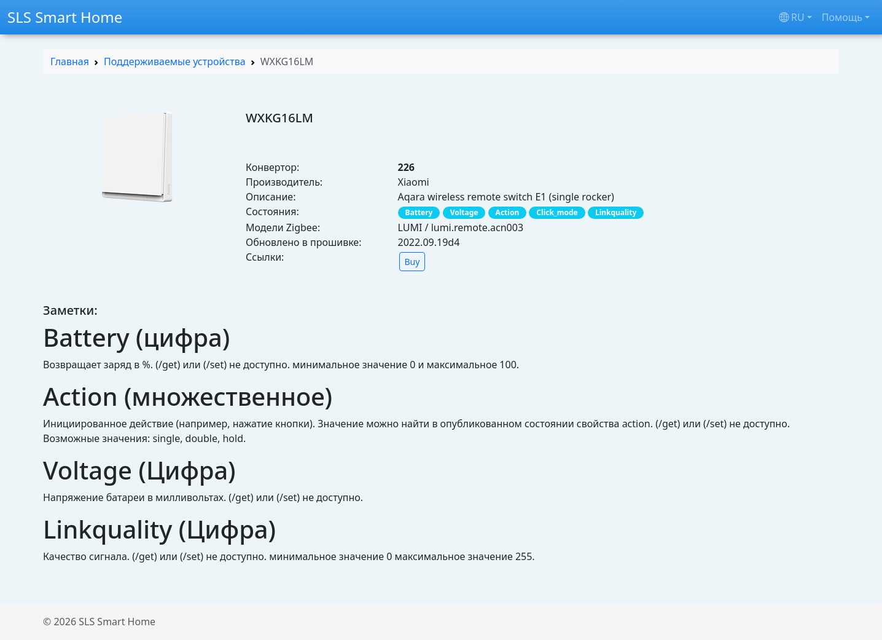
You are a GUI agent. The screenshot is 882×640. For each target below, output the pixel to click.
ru (792, 17)
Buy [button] (412, 261)
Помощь (842, 17)
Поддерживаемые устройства (175, 61)
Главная (69, 61)
